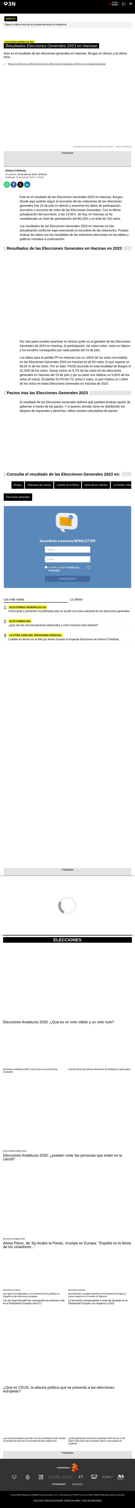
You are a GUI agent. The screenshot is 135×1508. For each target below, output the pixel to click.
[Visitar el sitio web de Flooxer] (77, 1484)
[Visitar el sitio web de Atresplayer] (61, 1484)
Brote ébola (50, 2)
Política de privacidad (53, 1500)
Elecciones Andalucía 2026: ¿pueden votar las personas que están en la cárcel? (62, 1157)
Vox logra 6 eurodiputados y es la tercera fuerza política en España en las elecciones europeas (31, 1295)
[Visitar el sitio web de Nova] (54, 1477)
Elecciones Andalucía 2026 (16, 2)
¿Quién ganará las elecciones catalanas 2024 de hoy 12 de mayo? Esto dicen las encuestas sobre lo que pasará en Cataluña (96, 1441)
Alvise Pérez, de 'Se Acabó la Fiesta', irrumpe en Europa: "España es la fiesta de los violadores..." (67, 1245)
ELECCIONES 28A (20, 621)
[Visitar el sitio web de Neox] (41, 1477)
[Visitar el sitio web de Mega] (67, 1477)
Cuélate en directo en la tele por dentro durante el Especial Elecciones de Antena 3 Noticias (63, 639)
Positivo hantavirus (36, 2)
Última (115, 9)
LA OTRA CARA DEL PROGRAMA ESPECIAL (35, 635)
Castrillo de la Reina (68, 485)
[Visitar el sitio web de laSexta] (27, 1477)
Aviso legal (38, 1500)
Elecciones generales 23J (27, 607)
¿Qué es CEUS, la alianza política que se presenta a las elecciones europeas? (58, 1389)
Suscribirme (67, 578)
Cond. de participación (92, 1500)
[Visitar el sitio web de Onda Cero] (94, 1477)
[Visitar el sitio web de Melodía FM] (120, 1477)
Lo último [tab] (76, 599)
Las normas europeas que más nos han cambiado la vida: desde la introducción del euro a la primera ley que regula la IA (34, 1439)
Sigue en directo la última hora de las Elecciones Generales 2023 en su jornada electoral (56, 64)
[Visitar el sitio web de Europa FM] (107, 1477)
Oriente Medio (108, 2)
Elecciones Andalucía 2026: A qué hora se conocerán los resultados (30, 1070)
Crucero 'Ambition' (86, 2)
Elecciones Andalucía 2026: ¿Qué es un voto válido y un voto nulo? (58, 1022)
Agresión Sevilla (122, 2)
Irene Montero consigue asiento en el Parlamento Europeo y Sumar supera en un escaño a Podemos (97, 1295)
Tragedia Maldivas (64, 2)
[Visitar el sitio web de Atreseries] (80, 1477)
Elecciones (67, 940)
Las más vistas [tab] (14, 599)
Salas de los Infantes (95, 485)
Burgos (18, 485)
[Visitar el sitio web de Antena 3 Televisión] (14, 1477)
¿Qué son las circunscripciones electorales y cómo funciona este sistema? (53, 625)
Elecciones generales (18, 497)
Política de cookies (72, 1500)
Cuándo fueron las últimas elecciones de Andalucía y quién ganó (99, 1069)
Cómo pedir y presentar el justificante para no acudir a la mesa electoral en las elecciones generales (68, 611)
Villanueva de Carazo (39, 485)
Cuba (75, 2)
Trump (98, 2)
